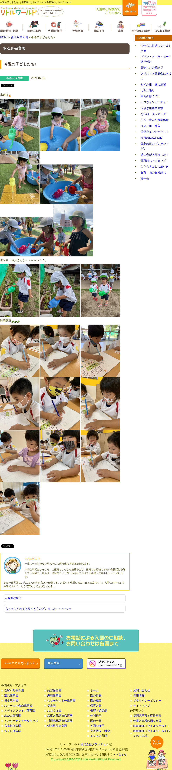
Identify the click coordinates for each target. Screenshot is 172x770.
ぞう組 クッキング (153, 114)
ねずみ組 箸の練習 (153, 84)
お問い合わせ (141, 690)
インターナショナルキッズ (21, 720)
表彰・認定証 (98, 710)
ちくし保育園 (12, 730)
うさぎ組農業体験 (152, 108)
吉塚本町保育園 (14, 690)
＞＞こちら (120, 754)
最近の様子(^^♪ (150, 96)
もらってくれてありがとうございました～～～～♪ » (38, 608)
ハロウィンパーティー (155, 102)
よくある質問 (98, 735)
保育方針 (95, 705)
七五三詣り (148, 90)
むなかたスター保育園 (61, 700)
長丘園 (51, 705)
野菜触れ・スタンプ (153, 160)
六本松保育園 (12, 725)
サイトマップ (141, 705)
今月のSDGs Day (151, 137)
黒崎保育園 (54, 695)
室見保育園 (11, 695)
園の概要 (95, 700)
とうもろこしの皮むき (155, 166)
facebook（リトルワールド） (151, 725)
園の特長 (95, 695)
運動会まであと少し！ (155, 131)
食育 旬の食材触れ (153, 172)
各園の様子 (97, 725)
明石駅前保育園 (57, 725)
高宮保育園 (54, 690)
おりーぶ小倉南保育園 (18, 705)
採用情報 (138, 695)
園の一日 (95, 720)
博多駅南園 (11, 700)
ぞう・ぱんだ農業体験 (155, 119)
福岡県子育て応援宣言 (147, 715)
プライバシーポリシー (147, 700)
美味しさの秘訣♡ (152, 67)
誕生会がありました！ (155, 154)
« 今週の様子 (13, 598)
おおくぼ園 (54, 710)
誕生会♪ (145, 178)
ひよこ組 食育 (150, 125)
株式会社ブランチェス (94, 744)
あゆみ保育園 (19, 37)
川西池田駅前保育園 (59, 720)
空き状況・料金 (100, 730)
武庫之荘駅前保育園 (59, 715)
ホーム (94, 690)
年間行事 (95, 715)
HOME (4, 37)
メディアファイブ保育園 (19, 710)
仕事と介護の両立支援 (147, 720)
